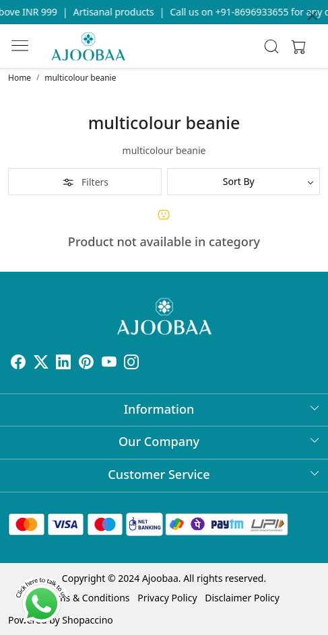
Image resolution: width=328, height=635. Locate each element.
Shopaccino (87, 619)
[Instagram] (131, 363)
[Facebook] (18, 363)
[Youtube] (109, 363)
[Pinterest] (86, 363)
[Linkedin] (63, 363)
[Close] (312, 15)
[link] (272, 46)
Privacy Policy (167, 597)
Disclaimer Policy (242, 597)
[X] (41, 363)
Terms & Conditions (86, 597)
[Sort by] (244, 181)
